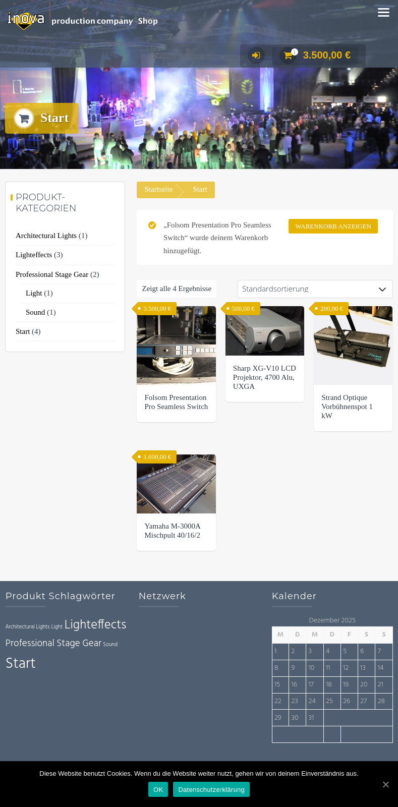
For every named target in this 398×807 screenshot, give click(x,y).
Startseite (158, 189)
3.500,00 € (315, 55)
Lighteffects (34, 255)
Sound (35, 312)
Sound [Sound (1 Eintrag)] (110, 645)
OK (158, 789)
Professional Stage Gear (52, 274)
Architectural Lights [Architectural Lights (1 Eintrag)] (28, 627)
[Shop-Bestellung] (315, 289)
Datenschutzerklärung (211, 789)
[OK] (385, 784)
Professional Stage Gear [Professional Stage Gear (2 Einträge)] (53, 643)
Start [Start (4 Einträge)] (21, 664)
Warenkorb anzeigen (333, 226)
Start (23, 331)
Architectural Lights (46, 236)
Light (34, 293)
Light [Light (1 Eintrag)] (57, 627)
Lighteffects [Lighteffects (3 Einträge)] (96, 625)
